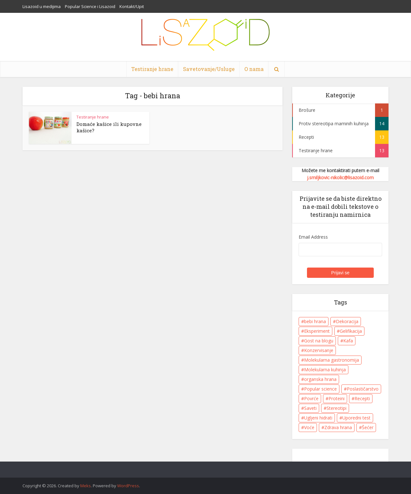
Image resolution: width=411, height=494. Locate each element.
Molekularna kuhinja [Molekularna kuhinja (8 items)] (325, 369)
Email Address (313, 237)
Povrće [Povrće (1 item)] (311, 398)
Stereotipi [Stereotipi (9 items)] (336, 408)
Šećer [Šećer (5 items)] (367, 427)
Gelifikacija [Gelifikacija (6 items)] (351, 331)
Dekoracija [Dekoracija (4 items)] (347, 321)
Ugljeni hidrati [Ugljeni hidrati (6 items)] (318, 418)
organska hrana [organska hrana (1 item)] (320, 379)
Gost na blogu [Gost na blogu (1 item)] (318, 341)
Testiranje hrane (152, 69)
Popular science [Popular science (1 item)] (320, 389)
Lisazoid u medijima (41, 6)
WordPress (128, 486)
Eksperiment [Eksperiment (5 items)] (317, 331)
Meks (85, 486)
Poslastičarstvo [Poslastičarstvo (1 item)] (363, 389)
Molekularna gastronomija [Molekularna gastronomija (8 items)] (331, 360)
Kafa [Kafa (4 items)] (348, 341)
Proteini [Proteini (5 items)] (336, 398)
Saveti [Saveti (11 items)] (310, 408)
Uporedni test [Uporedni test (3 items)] (356, 418)
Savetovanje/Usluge (209, 69)
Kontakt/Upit (131, 6)
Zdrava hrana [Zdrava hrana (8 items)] (338, 427)
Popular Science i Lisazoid (90, 6)
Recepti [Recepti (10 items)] (362, 398)
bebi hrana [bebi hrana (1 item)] (315, 321)
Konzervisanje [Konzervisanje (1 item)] (318, 350)
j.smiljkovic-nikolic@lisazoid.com (340, 177)
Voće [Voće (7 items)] (309, 427)
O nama (254, 69)
